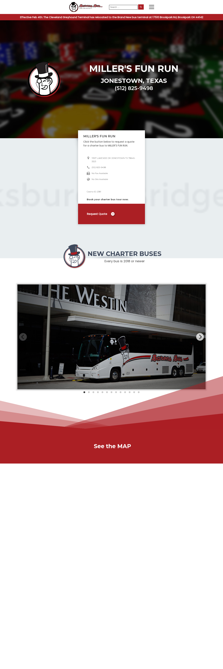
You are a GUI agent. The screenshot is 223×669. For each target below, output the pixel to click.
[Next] (200, 337)
